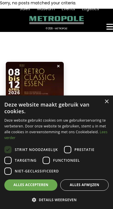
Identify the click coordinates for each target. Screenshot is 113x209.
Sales (25, 9)
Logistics (90, 9)
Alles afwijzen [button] (84, 184)
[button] (56, 199)
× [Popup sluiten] (58, 66)
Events (68, 9)
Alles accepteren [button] (30, 184)
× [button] (106, 102)
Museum (46, 9)
